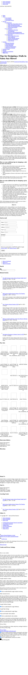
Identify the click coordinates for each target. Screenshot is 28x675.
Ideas (26, 61)
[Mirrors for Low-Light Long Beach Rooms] (13, 537)
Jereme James (4, 61)
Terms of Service (13, 249)
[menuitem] (15, 15)
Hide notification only (11, 632)
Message (3, 234)
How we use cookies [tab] (4, 554)
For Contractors (8, 28)
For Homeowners (9, 34)
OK (1, 546)
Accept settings (3, 632)
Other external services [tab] (5, 595)
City (2, 229)
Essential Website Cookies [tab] (5, 568)
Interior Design (3, 62)
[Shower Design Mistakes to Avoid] (10, 536)
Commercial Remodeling (19, 61)
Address (3, 227)
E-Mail (3, 224)
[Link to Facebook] (6, 2)
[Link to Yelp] (5, 4)
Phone (3, 232)
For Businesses (8, 22)
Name (2, 222)
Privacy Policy (4, 249)
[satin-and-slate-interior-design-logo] (10, 13)
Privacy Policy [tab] (3, 625)
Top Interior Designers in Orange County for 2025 (13, 335)
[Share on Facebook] (7, 262)
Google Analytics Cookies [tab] (5, 579)
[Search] (9, 271)
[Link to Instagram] (6, 1)
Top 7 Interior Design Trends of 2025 (11, 305)
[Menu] (5, 52)
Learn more (4, 546)
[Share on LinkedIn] (7, 265)
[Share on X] (5, 263)
